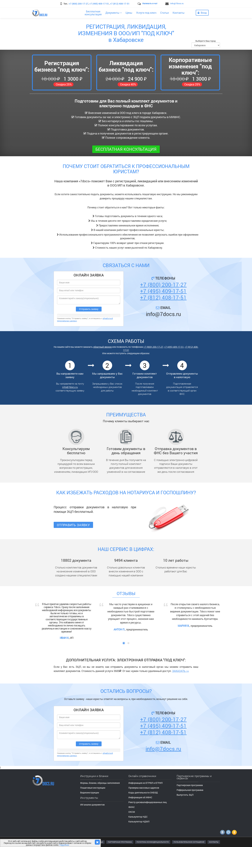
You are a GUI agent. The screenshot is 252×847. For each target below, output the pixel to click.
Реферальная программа (190, 789)
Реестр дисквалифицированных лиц (147, 802)
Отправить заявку (73, 525)
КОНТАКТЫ (213, 842)
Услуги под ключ (146, 12)
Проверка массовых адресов (143, 787)
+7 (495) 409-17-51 (99, 3)
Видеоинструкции (89, 792)
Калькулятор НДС (138, 816)
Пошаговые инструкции (92, 787)
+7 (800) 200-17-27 (78, 3)
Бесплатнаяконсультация (93, 13)
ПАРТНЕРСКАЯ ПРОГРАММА (120, 842)
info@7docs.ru (177, 3)
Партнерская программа (190, 785)
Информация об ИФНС (140, 797)
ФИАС (131, 807)
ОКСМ (131, 811)
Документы (113, 12)
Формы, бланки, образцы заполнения (100, 782)
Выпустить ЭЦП (185, 794)
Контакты (178, 12)
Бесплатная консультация (126, 149)
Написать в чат (149, 3)
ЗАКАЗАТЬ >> (180, 671)
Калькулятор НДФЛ (138, 821)
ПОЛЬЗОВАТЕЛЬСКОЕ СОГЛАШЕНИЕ (189, 842)
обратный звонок (102, 346)
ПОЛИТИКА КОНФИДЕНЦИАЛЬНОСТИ (153, 842)
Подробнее (64, 844)
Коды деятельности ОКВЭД (143, 792)
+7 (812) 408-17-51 (120, 3)
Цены (129, 12)
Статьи (164, 12)
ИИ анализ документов (92, 804)
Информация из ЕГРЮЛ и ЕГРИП (145, 782)
